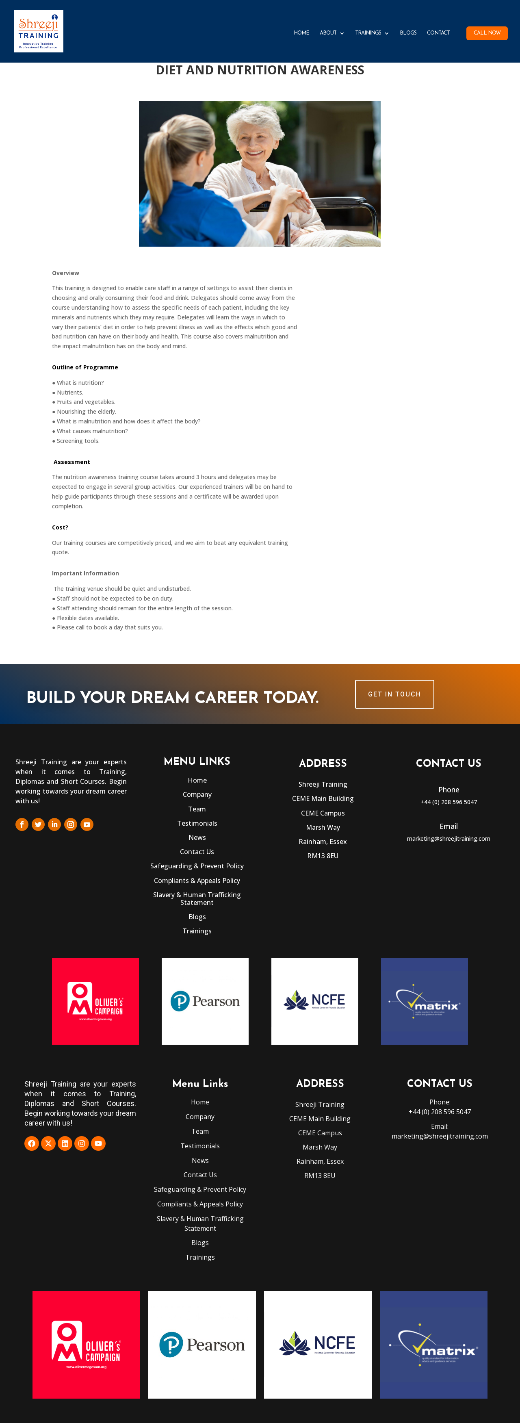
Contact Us (197, 851)
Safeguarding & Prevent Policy (197, 865)
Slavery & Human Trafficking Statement (197, 898)
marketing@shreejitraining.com (448, 838)
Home (301, 33)
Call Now (487, 33)
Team (197, 809)
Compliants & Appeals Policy (197, 880)
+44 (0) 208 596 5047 (448, 802)
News (197, 837)
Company (197, 794)
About (328, 33)
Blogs (408, 33)
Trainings (368, 33)
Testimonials (197, 823)
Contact (438, 33)
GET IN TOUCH (394, 694)
